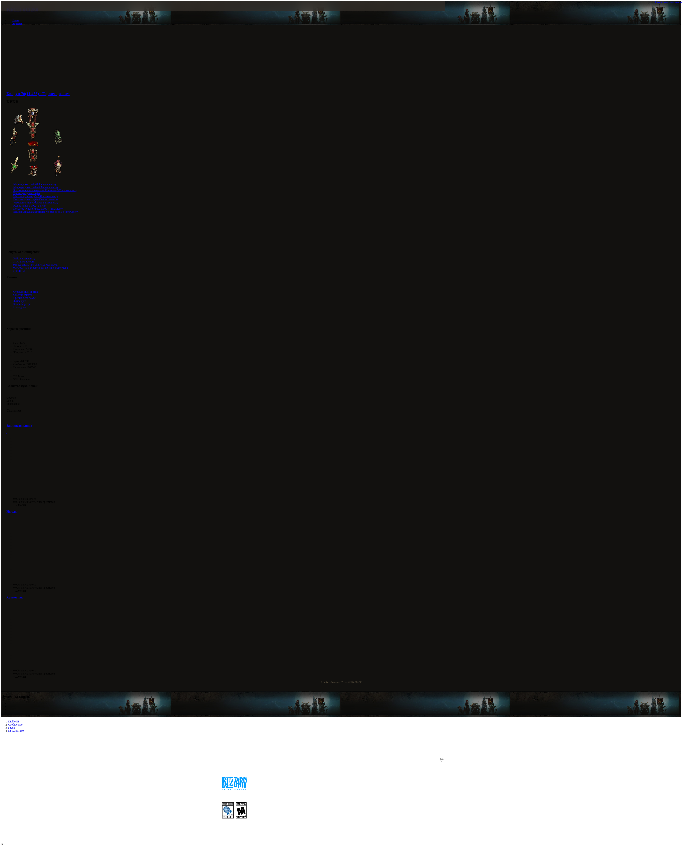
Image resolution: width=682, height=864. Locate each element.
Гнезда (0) (19, 270)
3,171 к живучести (24, 261)
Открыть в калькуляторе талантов (668, 2)
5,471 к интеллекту (24, 258)
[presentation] (134, 10)
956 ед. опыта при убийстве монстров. (35, 264)
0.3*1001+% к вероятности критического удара (40, 267)
